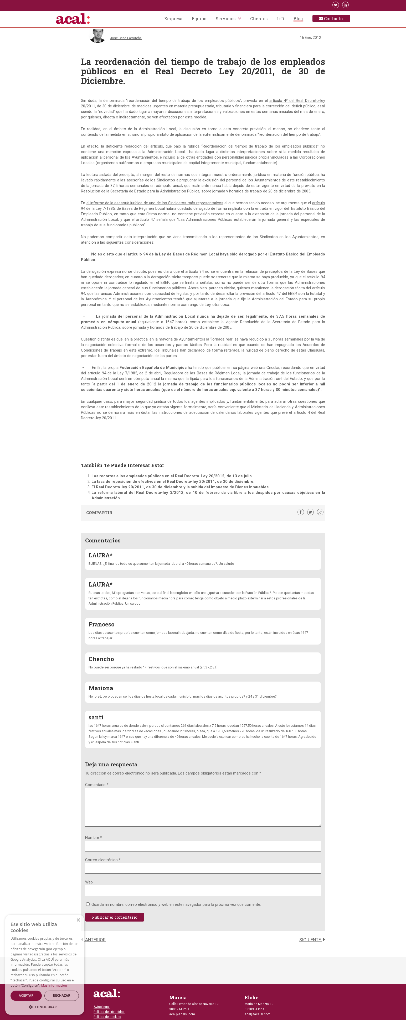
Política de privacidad (109, 1012)
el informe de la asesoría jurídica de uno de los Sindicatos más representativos (154, 203)
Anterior (93, 946)
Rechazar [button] (61, 995)
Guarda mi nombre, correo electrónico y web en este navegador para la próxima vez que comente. (176, 910)
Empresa (173, 19)
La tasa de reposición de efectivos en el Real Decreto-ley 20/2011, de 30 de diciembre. (172, 481)
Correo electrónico (103, 866)
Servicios (225, 19)
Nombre (93, 843)
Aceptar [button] (26, 995)
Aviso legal (102, 1007)
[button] (45, 1006)
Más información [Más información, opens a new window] (54, 985)
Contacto (333, 19)
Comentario (97, 784)
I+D (280, 19)
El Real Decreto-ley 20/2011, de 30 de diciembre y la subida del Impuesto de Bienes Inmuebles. (180, 487)
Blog (298, 19)
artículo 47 (145, 219)
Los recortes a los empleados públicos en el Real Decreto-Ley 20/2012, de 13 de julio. (172, 476)
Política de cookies (107, 1017)
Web (89, 888)
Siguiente (312, 946)
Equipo (199, 19)
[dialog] (44, 965)
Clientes (259, 19)
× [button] (78, 920)
